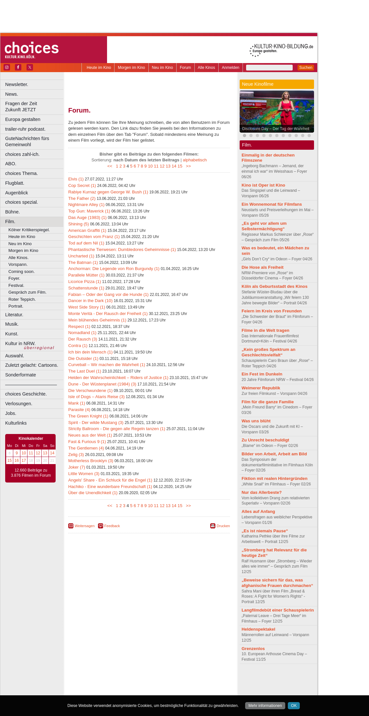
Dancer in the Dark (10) (90, 300)
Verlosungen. (18, 403)
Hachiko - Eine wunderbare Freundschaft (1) (110, 486)
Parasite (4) (79, 409)
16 (17, 460)
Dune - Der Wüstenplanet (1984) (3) (102, 384)
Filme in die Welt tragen (265, 330)
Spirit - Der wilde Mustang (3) (96, 422)
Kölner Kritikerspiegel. (29, 229)
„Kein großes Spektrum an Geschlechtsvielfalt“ (268, 352)
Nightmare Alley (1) (86, 204)
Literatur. (14, 314)
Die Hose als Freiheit (263, 267)
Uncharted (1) (81, 256)
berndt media (121, 679)
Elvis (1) (76, 179)
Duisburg (197, 690)
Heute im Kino (99, 67)
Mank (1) (76, 403)
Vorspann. (17, 264)
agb (185, 679)
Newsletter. (16, 84)
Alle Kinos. (18, 257)
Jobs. (10, 413)
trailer (149, 685)
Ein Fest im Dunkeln (262, 374)
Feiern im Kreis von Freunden (272, 311)
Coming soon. (21, 271)
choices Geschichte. (26, 393)
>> (187, 166)
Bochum (99, 690)
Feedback (112, 526)
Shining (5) (78, 224)
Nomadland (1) (82, 332)
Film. (10, 221)
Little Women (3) (84, 473)
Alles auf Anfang (258, 511)
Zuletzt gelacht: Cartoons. (31, 365)
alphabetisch (195, 159)
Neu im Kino (162, 67)
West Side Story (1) (86, 307)
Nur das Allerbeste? (262, 492)
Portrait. (15, 306)
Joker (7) (76, 467)
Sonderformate (20, 374)
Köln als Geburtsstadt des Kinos (275, 286)
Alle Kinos (206, 67)
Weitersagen (85, 526)
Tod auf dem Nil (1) (86, 243)
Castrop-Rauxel (133, 690)
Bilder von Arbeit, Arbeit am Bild (274, 453)
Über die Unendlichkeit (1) (92, 492)
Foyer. (14, 278)
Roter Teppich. (22, 299)
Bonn (113, 690)
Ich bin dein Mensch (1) (90, 352)
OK (294, 705)
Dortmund (157, 690)
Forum (185, 67)
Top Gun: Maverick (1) (89, 211)
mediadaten (201, 679)
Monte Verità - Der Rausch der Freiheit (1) (108, 313)
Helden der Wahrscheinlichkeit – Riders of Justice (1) (118, 377)
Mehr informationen (265, 705)
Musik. (12, 324)
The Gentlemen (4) (86, 448)
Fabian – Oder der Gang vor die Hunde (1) (108, 294)
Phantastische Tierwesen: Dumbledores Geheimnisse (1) (122, 249)
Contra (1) (77, 345)
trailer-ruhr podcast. (25, 129)
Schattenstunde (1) (86, 288)
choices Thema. (21, 173)
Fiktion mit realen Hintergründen (275, 478)
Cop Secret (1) (82, 185)
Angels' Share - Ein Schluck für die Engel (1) (110, 480)
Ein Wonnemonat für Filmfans (272, 204)
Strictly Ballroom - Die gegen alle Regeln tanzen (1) (116, 428)
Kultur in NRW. (20, 343)
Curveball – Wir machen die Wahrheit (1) (106, 364)
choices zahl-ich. (22, 154)
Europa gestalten (22, 119)
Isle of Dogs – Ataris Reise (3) (96, 396)
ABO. (10, 163)
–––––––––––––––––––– (31, 384)
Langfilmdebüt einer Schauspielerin (278, 610)
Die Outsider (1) (83, 358)
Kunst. (11, 333)
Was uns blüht (256, 420)
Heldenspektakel (258, 629)
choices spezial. (21, 202)
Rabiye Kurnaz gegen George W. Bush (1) (108, 192)
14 (52, 453)
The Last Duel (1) (84, 371)
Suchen (305, 67)
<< (111, 166)
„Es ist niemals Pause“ (265, 530)
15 (9, 460)
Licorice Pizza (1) (84, 281)
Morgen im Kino (131, 67)
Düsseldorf (177, 690)
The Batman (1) (83, 262)
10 (24, 453)
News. (11, 94)
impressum (145, 679)
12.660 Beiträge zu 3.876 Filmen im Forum (31, 473)
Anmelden (230, 67)
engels (130, 685)
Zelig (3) (76, 454)
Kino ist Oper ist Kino (263, 185)
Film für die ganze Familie (268, 401)
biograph (97, 685)
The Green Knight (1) (88, 416)
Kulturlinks (16, 423)
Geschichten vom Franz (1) (94, 236)
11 (31, 453)
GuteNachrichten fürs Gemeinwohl (27, 141)
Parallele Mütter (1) (86, 275)
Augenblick (16, 192)
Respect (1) (79, 326)
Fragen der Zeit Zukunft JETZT (35, 106)
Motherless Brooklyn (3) (90, 460)
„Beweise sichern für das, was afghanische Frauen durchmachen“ (277, 583)
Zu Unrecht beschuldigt (265, 440)
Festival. (16, 285)
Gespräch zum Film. (27, 292)
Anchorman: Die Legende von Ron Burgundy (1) (113, 268)
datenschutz (168, 679)
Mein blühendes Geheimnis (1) (97, 320)
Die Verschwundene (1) (90, 390)
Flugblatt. (14, 183)
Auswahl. (14, 355)
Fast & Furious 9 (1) (87, 441)
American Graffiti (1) (87, 230)
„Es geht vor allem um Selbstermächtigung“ (264, 226)
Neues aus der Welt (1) (90, 435)
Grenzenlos (253, 648)
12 (38, 453)
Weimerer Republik (261, 387)
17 (24, 460)
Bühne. (12, 211)
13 (45, 453)
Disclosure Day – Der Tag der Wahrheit (275, 128)
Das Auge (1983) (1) (87, 217)
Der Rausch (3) (82, 339)
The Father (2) (81, 198)
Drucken (223, 526)
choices (114, 685)
